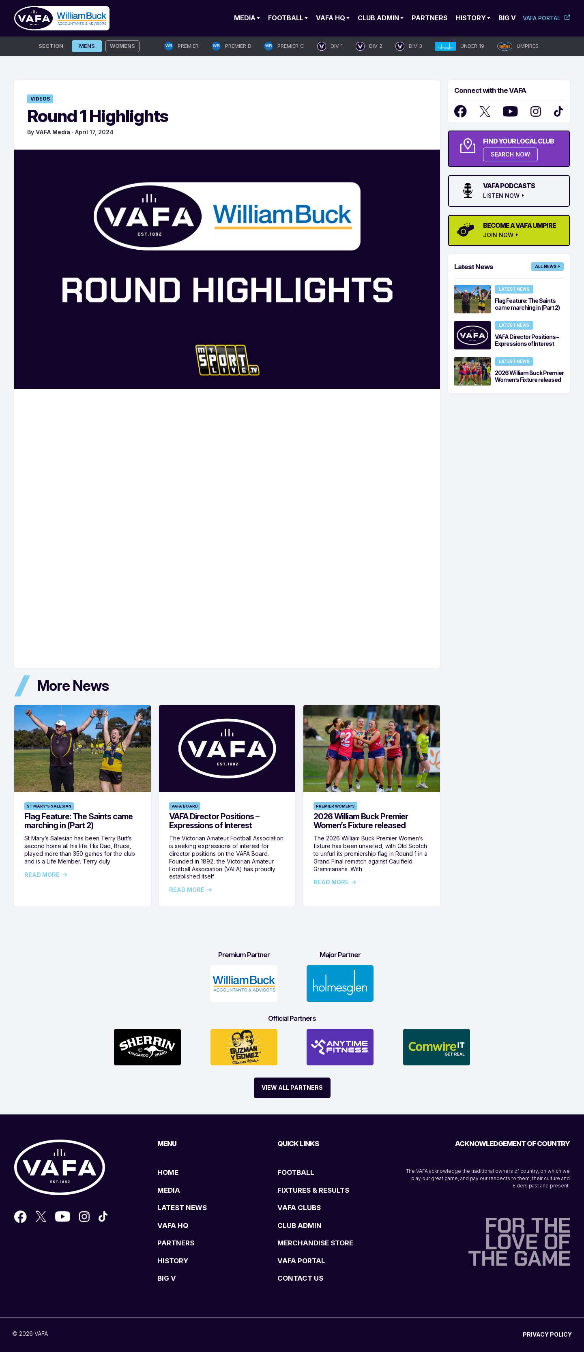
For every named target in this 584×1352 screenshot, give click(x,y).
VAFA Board (185, 806)
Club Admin (378, 18)
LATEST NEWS (182, 1208)
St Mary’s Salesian (49, 806)
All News (545, 266)
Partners (430, 18)
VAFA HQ (330, 18)
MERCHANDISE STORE (315, 1243)
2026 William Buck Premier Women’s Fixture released (360, 821)
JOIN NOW (498, 235)
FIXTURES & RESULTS (313, 1190)
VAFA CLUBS (299, 1208)
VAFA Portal (541, 18)
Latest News (514, 289)
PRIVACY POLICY (547, 1334)
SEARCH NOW (510, 154)
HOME (167, 1172)
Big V (507, 18)
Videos (40, 99)
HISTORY (172, 1261)
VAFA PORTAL (301, 1261)
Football (285, 18)
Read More (42, 875)
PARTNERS (175, 1243)
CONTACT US (300, 1278)
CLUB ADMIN (299, 1225)
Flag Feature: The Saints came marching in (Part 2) (78, 821)
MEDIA (168, 1190)
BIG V (166, 1278)
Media (245, 18)
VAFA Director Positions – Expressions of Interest (214, 821)
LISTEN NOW (501, 196)
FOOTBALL (295, 1172)
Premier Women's (335, 806)
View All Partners (292, 1087)
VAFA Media (53, 132)
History (471, 18)
